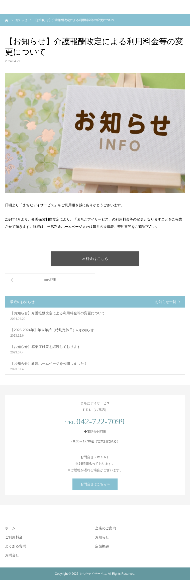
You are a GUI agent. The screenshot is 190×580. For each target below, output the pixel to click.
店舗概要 (102, 546)
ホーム (10, 528)
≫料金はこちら (95, 258)
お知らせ (102, 537)
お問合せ (12, 555)
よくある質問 (15, 546)
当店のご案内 (105, 528)
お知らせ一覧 (165, 302)
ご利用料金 (14, 537)
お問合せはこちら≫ (95, 484)
